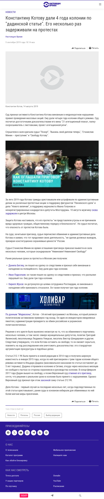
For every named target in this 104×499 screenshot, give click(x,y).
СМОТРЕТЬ (88, 301)
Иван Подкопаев (17, 274)
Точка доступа (12, 475)
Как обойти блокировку (16, 460)
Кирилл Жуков (16, 284)
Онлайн (56, 475)
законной (45, 380)
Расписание (58, 486)
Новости (11, 12)
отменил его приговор (79, 373)
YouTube (57, 480)
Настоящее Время (14, 36)
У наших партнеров (14, 480)
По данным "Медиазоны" (19, 314)
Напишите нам (60, 455)
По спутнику (11, 486)
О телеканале (12, 450)
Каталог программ (14, 455)
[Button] (79, 48)
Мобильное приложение (64, 450)
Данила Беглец (16, 265)
